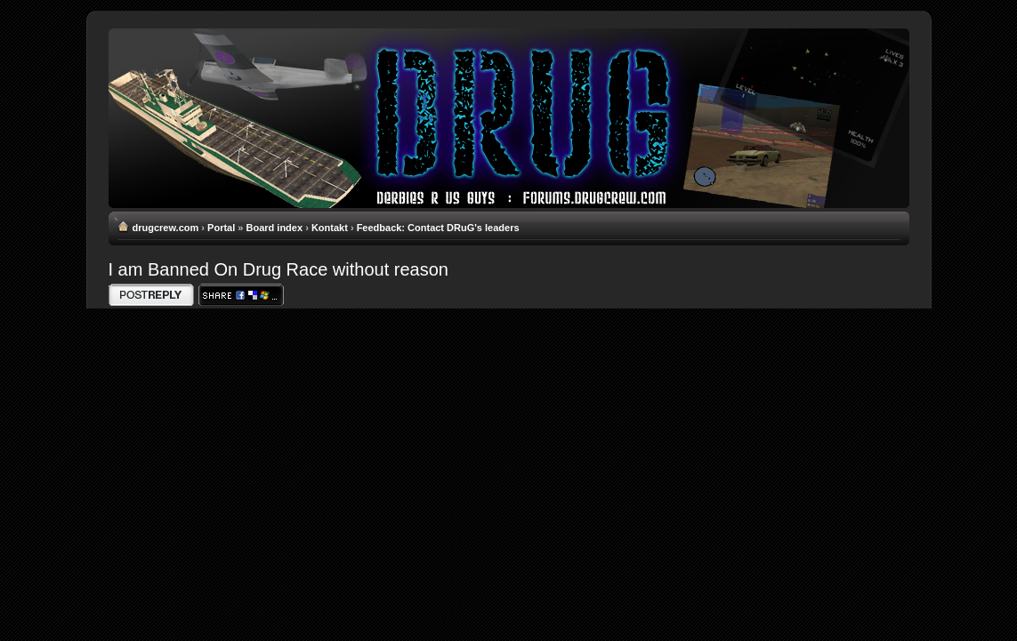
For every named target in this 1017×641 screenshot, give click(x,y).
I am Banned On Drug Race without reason (278, 269)
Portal (221, 227)
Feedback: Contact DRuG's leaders (438, 227)
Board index (274, 227)
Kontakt (329, 227)
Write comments (151, 295)
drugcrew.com (166, 227)
